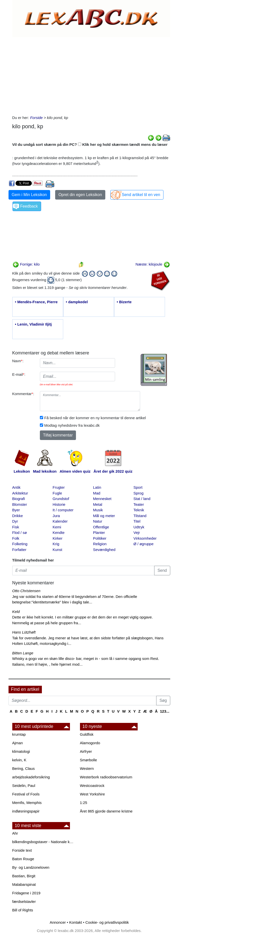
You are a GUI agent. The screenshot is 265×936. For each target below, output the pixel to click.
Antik (16, 487)
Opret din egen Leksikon (80, 195)
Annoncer (58, 922)
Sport (137, 487)
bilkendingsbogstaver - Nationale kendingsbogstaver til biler (43, 842)
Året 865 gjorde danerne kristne (106, 811)
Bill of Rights (22, 910)
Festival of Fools (26, 794)
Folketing (20, 544)
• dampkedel (77, 302)
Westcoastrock (92, 785)
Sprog (138, 493)
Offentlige (101, 527)
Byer (16, 510)
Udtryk (138, 527)
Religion (100, 544)
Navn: (18, 361)
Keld (16, 611)
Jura (56, 516)
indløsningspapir (26, 811)
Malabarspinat (24, 884)
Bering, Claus (23, 768)
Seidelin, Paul (23, 785)
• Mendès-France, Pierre (36, 302)
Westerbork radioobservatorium (106, 777)
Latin (97, 487)
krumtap (19, 734)
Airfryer (86, 751)
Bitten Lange (22, 653)
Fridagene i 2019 (26, 893)
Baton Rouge (23, 859)
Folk (15, 538)
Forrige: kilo (26, 264)
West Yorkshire (92, 794)
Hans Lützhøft (24, 632)
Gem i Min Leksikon (29, 195)
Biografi (18, 498)
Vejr (136, 532)
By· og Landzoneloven (30, 867)
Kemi (57, 527)
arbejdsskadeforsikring (31, 777)
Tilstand (139, 516)
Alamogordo (90, 743)
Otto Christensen (26, 591)
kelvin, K (19, 760)
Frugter (59, 487)
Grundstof (61, 498)
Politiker (99, 538)
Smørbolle (88, 760)
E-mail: (19, 374)
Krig (56, 544)
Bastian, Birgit (24, 876)
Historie (59, 504)
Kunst (57, 549)
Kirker (57, 538)
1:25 (83, 802)
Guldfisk (87, 734)
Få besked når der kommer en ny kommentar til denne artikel (95, 418)
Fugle (57, 493)
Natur (97, 521)
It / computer (63, 510)
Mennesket (102, 498)
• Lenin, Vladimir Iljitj (33, 324)
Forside (36, 117)
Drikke (17, 516)
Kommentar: (23, 394)
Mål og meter (104, 516)
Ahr (15, 833)
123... (164, 711)
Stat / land (141, 498)
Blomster (19, 504)
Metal (97, 504)
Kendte (59, 532)
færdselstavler (24, 901)
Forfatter (19, 549)
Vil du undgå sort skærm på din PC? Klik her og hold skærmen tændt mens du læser (90, 144)
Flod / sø (19, 532)
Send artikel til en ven (141, 195)
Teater (138, 504)
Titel (136, 521)
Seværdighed (104, 549)
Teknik (138, 510)
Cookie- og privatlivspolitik (107, 922)
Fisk (15, 527)
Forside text (22, 850)
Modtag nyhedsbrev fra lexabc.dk (72, 425)
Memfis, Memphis (27, 802)
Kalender (60, 521)
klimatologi (21, 751)
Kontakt (75, 922)
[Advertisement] (91, 75)
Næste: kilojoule (153, 264)
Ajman (17, 743)
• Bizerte (124, 302)
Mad (96, 493)
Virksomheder (144, 538)
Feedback (29, 206)
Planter (99, 532)
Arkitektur (20, 493)
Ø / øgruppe (143, 544)
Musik (98, 510)
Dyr (15, 521)
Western (87, 768)
